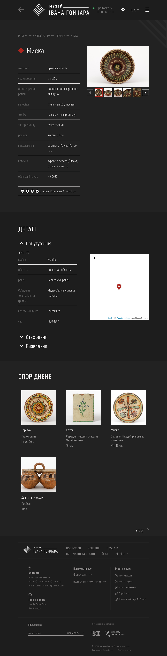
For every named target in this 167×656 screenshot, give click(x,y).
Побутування (38, 243)
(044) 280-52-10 (54, 581)
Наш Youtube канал (127, 587)
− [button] (94, 263)
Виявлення (36, 346)
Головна (22, 35)
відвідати (121, 553)
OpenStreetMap (123, 318)
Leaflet (111, 318)
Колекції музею (41, 35)
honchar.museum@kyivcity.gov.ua (49, 585)
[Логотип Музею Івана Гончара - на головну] (61, 10)
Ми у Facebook (125, 575)
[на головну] (40, 550)
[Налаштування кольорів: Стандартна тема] (123, 10)
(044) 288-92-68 (40, 581)
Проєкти (112, 547)
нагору (139, 530)
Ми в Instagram (126, 581)
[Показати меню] (147, 10)
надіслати (73, 633)
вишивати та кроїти (80, 553)
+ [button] (94, 258)
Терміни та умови (124, 650)
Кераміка (60, 35)
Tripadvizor (124, 593)
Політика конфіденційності (102, 650)
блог (105, 553)
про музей (73, 547)
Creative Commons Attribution (48, 191)
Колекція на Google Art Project (132, 599)
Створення (36, 337)
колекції (93, 547)
